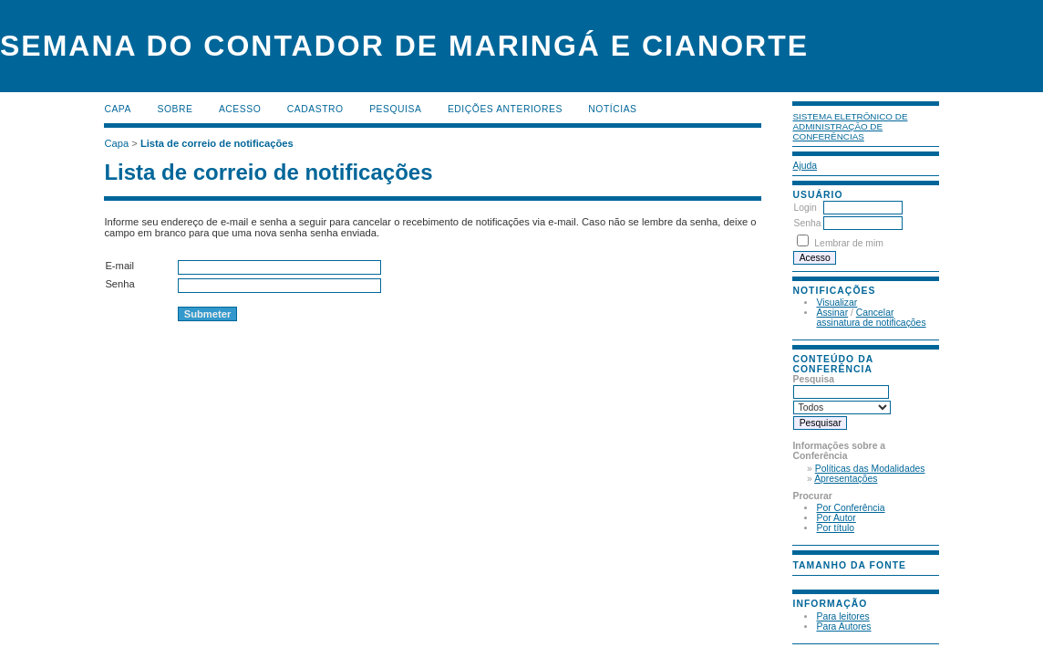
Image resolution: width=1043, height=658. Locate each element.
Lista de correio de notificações (217, 143)
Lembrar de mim (848, 243)
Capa (117, 109)
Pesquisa (395, 109)
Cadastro (315, 109)
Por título (835, 528)
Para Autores (843, 626)
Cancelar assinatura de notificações (870, 318)
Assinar (832, 313)
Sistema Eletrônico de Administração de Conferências (849, 126)
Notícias (612, 109)
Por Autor (835, 518)
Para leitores (842, 616)
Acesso (240, 109)
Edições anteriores (505, 109)
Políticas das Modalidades (870, 469)
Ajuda (804, 166)
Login (804, 208)
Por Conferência (850, 508)
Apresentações (845, 479)
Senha (807, 223)
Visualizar (836, 303)
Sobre (174, 109)
